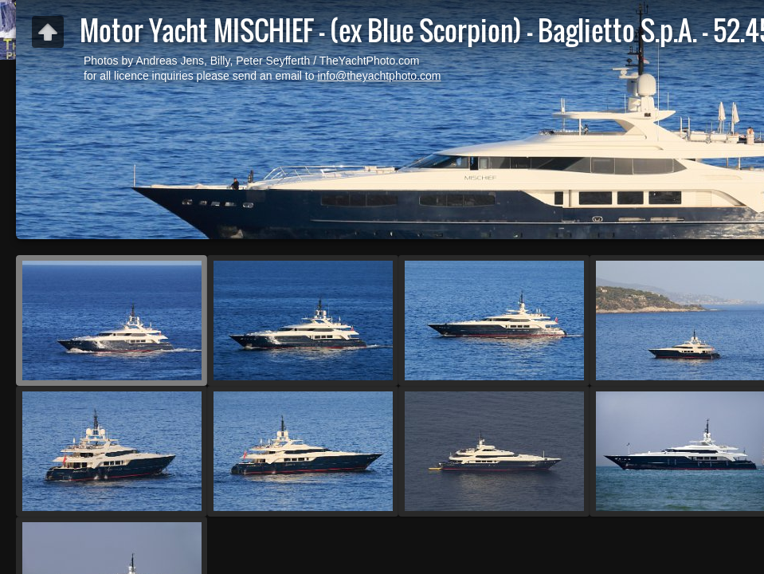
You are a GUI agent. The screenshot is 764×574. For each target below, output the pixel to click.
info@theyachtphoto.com (379, 75)
